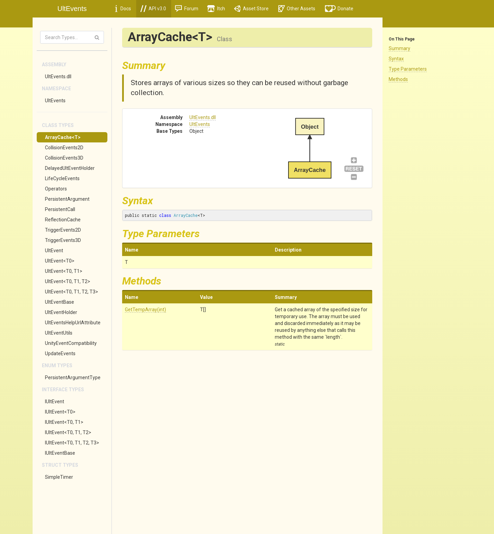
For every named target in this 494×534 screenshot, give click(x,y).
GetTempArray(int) (145, 309)
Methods (398, 79)
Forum (186, 8)
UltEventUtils (58, 333)
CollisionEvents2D (64, 147)
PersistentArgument (67, 199)
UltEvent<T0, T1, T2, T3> (71, 291)
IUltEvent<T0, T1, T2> (68, 432)
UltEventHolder (61, 312)
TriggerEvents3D (63, 240)
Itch (216, 8)
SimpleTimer (59, 477)
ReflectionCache (63, 219)
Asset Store (251, 8)
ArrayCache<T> (63, 137)
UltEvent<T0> (59, 261)
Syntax (396, 58)
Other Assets (296, 8)
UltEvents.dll (58, 76)
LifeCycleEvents (62, 178)
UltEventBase (59, 302)
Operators (56, 188)
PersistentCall (60, 209)
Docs (123, 8)
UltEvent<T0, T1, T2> (67, 281)
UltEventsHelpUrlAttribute (73, 322)
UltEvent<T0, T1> (63, 271)
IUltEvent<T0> (60, 412)
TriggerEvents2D (63, 230)
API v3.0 (153, 8)
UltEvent (54, 250)
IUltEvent (54, 401)
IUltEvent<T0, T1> (64, 422)
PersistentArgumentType (73, 377)
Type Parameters (408, 69)
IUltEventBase (60, 453)
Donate (339, 8)
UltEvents (55, 100)
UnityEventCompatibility (71, 343)
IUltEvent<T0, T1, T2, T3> (72, 442)
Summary (399, 48)
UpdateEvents (60, 353)
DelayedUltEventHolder (70, 168)
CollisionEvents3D (64, 158)
